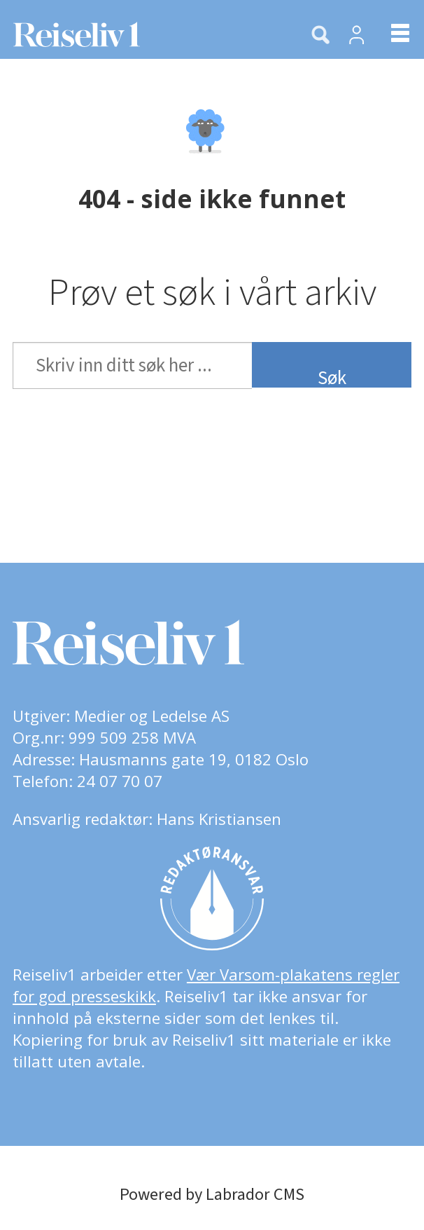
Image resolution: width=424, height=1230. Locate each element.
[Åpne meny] (389, 34)
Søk (332, 375)
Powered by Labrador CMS (212, 1194)
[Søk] (320, 35)
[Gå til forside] (144, 34)
